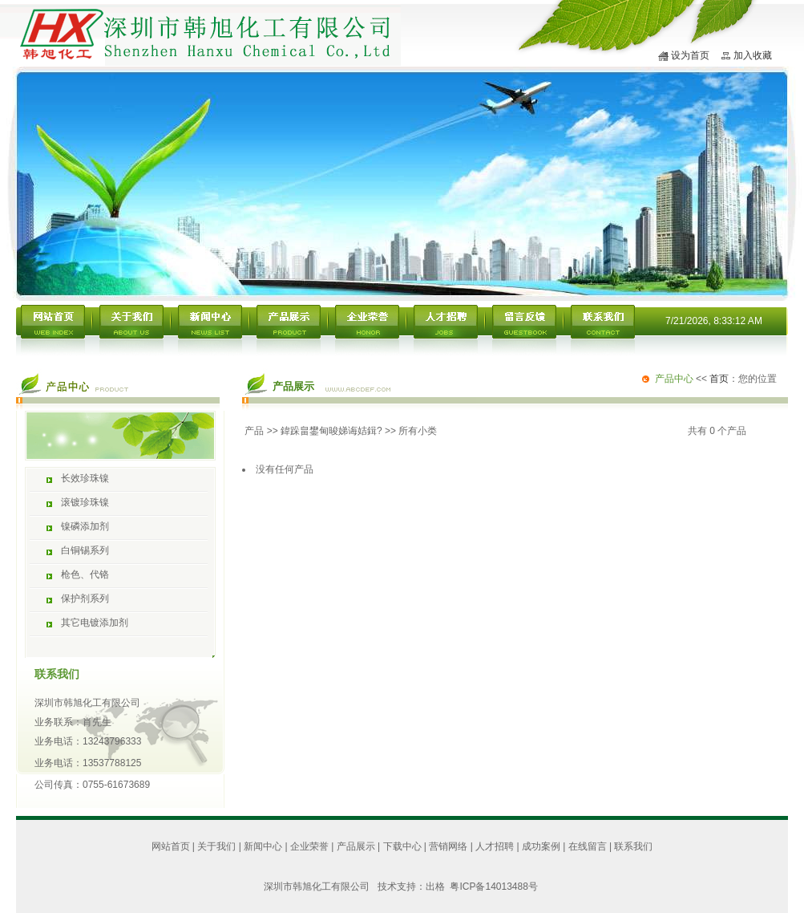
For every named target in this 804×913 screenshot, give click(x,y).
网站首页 (171, 846)
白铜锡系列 (85, 550)
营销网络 (448, 846)
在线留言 (587, 846)
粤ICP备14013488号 (493, 886)
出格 (438, 886)
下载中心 (402, 846)
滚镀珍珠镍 (85, 502)
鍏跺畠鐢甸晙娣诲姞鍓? (331, 430)
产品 (254, 430)
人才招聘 (494, 846)
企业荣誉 (309, 846)
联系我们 (633, 846)
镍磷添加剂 (85, 526)
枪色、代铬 (85, 574)
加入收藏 (752, 55)
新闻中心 (263, 846)
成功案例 (541, 846)
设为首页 (690, 55)
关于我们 (216, 846)
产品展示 (356, 846)
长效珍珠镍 (85, 478)
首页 (719, 378)
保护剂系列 (85, 598)
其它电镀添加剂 (94, 622)
